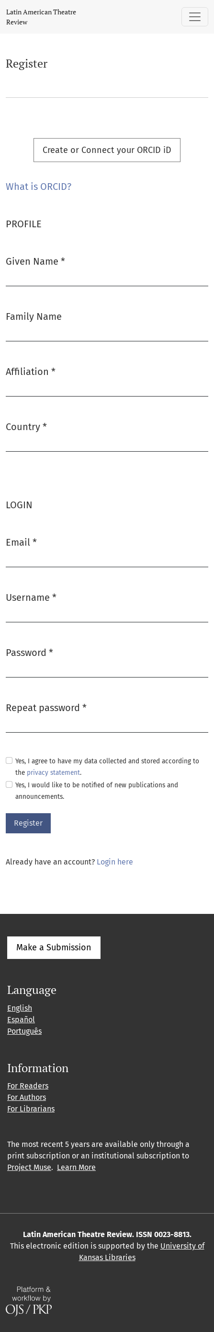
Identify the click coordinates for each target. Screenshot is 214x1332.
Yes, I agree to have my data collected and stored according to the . (107, 767)
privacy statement (53, 773)
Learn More (76, 1167)
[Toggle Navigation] (194, 16)
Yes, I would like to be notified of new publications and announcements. (96, 791)
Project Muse (29, 1167)
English (19, 1008)
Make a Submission (53, 947)
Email (21, 541)
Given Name (35, 260)
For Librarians (31, 1108)
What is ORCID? (38, 186)
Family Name (34, 316)
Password (29, 651)
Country (26, 426)
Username (31, 596)
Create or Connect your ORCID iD (107, 150)
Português (24, 1031)
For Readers (27, 1085)
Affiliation (31, 370)
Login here (115, 861)
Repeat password (46, 707)
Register (28, 823)
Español (21, 1019)
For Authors (26, 1097)
